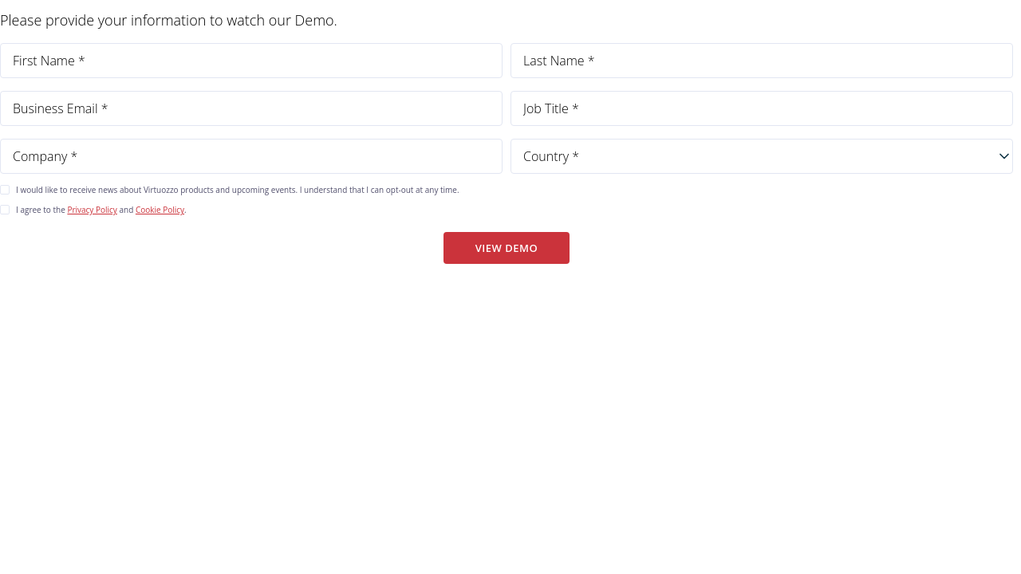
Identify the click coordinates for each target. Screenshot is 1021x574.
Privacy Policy (91, 209)
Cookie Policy (160, 209)
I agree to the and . (101, 209)
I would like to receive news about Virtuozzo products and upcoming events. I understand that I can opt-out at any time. (237, 189)
